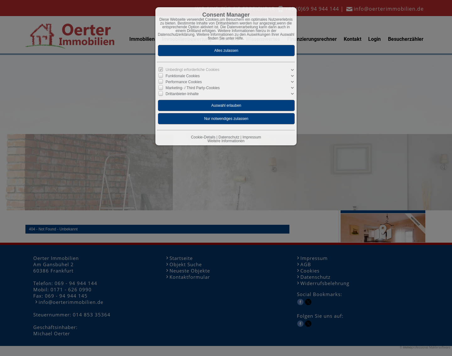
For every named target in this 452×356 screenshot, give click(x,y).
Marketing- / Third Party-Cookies (193, 88)
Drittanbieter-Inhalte (182, 94)
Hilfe (239, 38)
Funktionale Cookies (183, 76)
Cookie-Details (203, 137)
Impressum (251, 137)
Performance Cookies (184, 82)
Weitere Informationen (226, 141)
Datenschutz (228, 137)
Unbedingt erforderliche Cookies (192, 69)
